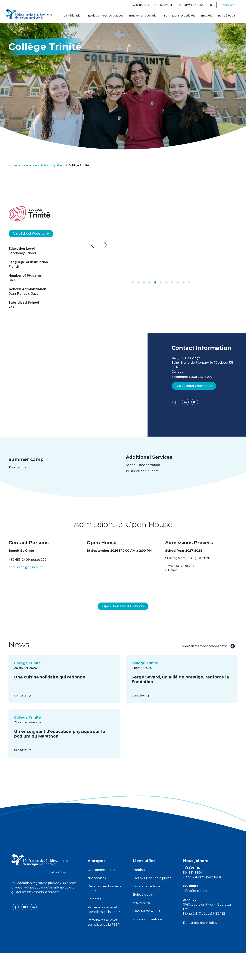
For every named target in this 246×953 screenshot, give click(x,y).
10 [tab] (183, 282)
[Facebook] (176, 403)
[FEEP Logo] (29, 13)
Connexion (228, 5)
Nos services (97, 869)
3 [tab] (144, 282)
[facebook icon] (15, 898)
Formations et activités (179, 15)
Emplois (206, 15)
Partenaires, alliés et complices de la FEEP (104, 901)
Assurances (141, 5)
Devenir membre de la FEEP (104, 880)
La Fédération (73, 15)
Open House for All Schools (123, 597)
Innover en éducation (143, 15)
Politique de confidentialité (123, 947)
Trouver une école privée (152, 869)
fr (210, 5)
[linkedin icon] (33, 898)
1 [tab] (133, 282)
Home (12, 165)
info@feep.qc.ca (195, 882)
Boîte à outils (227, 15)
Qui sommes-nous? (191, 5)
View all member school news (208, 637)
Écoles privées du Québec (105, 15)
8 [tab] (172, 282)
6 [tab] (161, 282)
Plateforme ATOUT (147, 902)
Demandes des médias (200, 913)
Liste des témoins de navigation (164, 947)
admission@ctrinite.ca (26, 567)
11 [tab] (189, 282)
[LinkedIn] (185, 403)
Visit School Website (31, 233)
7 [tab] (166, 282)
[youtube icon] (24, 898)
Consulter (22, 686)
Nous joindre (164, 5)
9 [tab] (178, 282)
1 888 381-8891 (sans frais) (202, 868)
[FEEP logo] (39, 854)
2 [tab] (138, 282)
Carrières (94, 890)
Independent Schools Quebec (43, 165)
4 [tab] (149, 282)
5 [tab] (155, 282)
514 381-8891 (192, 863)
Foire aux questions (147, 910)
